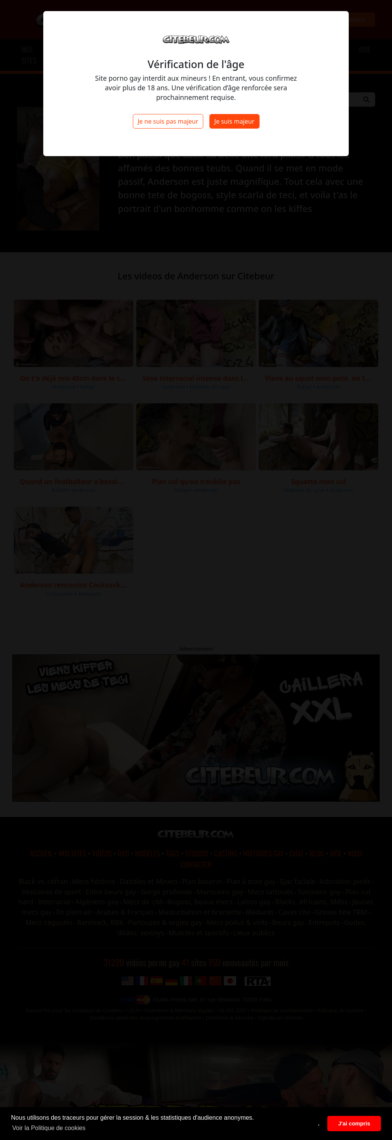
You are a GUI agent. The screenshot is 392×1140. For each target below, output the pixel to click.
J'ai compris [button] (354, 1123)
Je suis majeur (234, 121)
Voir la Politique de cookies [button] (48, 1128)
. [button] (319, 1123)
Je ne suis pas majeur (168, 121)
